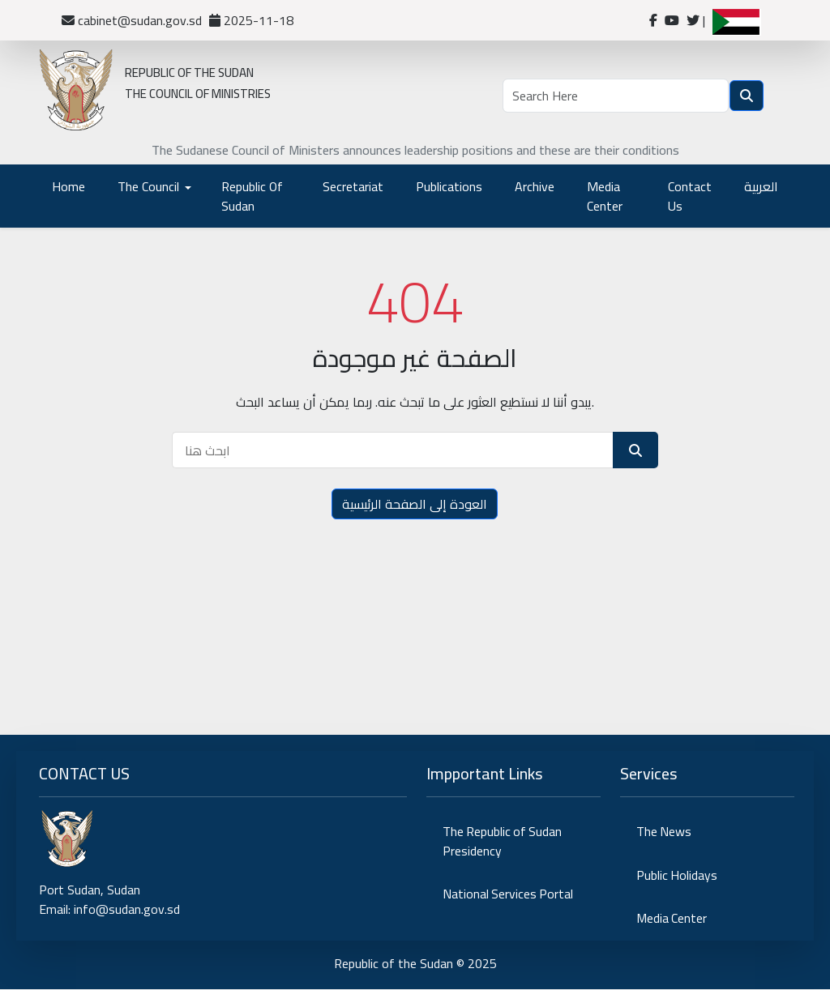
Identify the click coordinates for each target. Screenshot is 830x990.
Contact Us (690, 196)
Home (68, 186)
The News (664, 832)
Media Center (604, 196)
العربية (761, 186)
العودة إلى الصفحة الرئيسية (414, 504)
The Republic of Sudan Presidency (503, 842)
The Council (148, 186)
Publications (449, 186)
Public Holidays (677, 876)
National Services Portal (509, 895)
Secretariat (353, 186)
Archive (534, 186)
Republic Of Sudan (252, 196)
